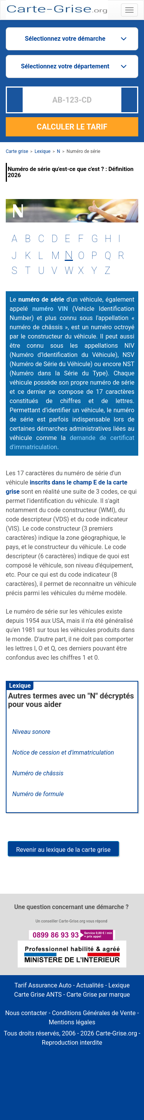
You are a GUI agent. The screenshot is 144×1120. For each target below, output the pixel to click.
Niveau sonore (31, 731)
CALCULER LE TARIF (72, 126)
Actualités (90, 985)
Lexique (43, 151)
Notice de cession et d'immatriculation (63, 752)
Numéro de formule (38, 794)
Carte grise (17, 151)
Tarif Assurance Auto (42, 985)
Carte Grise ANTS (38, 994)
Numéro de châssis (37, 773)
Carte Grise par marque (98, 994)
